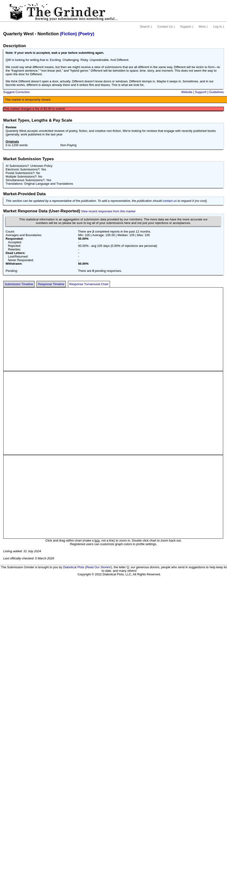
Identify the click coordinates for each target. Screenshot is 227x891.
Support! (200, 92)
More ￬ (203, 26)
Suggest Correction (16, 92)
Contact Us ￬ (166, 26)
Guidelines (216, 92)
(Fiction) (68, 33)
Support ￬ (187, 26)
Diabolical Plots (73, 567)
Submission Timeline (19, 284)
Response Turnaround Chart (88, 284)
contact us (170, 201)
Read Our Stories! (98, 567)
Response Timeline (51, 284)
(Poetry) (86, 33)
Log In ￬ (218, 26)
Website (186, 92)
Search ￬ (146, 26)
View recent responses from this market (108, 211)
